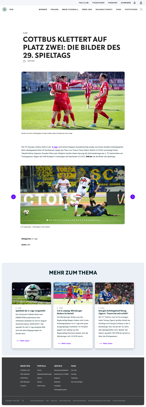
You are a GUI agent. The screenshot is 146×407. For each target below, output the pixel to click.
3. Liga (54, 147)
